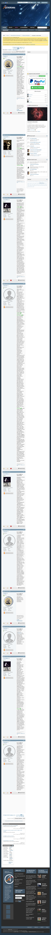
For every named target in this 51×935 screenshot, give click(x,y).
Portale (32, 27)
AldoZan (38, 131)
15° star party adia (29, 181)
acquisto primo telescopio (34, 164)
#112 (24, 134)
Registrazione (44, 2)
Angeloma (20, 632)
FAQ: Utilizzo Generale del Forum (20, 876)
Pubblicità (36, 927)
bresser (34, 181)
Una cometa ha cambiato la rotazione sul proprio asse (31, 905)
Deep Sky (35, 140)
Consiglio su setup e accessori (8, 835)
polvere (43, 184)
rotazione (18, 313)
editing (28, 183)
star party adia (41, 185)
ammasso (18, 408)
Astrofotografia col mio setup (8, 840)
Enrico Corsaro (44, 910)
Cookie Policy (29, 927)
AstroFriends (23, 27)
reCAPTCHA (16, 931)
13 (19, 48)
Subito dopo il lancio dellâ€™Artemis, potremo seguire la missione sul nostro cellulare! (31, 897)
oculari (32, 184)
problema (31, 185)
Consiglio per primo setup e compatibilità (10, 825)
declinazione (19, 315)
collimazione (36, 181)
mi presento (32, 146)
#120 (24, 740)
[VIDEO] (10, 858)
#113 (24, 197)
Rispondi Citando (21, 112)
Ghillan (34, 139)
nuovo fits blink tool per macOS (35, 142)
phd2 (41, 184)
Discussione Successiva (18, 820)
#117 (24, 591)
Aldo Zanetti (32, 129)
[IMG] (10, 854)
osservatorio (37, 184)
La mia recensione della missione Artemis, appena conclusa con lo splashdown (31, 882)
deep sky (46, 181)
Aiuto (39, 2)
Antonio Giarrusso (44, 884)
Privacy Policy (25, 931)
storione (44, 185)
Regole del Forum (10, 863)
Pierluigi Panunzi (44, 901)
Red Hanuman (44, 893)
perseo (40, 184)
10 (18, 815)
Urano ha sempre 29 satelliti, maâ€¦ (30, 918)
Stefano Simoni (44, 876)
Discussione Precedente (9, 820)
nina (44, 183)
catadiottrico (19, 165)
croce (44, 181)
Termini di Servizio (32, 931)
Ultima (14, 49)
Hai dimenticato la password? (18, 883)
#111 (24, 54)
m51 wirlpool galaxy (33, 138)
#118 (24, 626)
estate (34, 183)
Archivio (16, 886)
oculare (30, 184)
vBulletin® (10, 929)
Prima (21, 47)
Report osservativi (36, 155)
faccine (11, 850)
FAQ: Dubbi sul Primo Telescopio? (19, 880)
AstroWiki (18, 98)
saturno (38, 185)
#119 (24, 656)
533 (32, 181)
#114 (24, 283)
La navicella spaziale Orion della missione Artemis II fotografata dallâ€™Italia (31, 888)
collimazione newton (40, 181)
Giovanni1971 (35, 154)
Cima (24, 818)
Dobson (18, 708)
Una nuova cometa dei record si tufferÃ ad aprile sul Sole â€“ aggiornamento (30, 910)
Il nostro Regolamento (19, 874)
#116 (24, 529)
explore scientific (37, 183)
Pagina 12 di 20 (16, 47)
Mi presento (36, 148)
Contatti (42, 927)
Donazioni (5, 30)
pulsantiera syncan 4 (34, 185)
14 (21, 48)
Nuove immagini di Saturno (29, 914)
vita (31, 186)
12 (18, 48)
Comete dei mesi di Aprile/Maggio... (36, 149)
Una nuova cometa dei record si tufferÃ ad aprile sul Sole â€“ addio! (31, 892)
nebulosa (41, 183)
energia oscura (31, 183)
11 (16, 48)
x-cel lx (33, 186)
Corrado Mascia (44, 918)
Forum (4, 27)
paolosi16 (34, 147)
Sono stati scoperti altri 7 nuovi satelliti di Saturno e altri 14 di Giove (31, 877)
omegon (35, 184)
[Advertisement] (34, 15)
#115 (24, 471)
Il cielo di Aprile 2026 (30, 901)
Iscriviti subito (45, 40)
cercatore (18, 66)
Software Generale (37, 144)
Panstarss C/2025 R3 (33, 153)
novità (10, 27)
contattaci (30, 42)
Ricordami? (33, 2)
